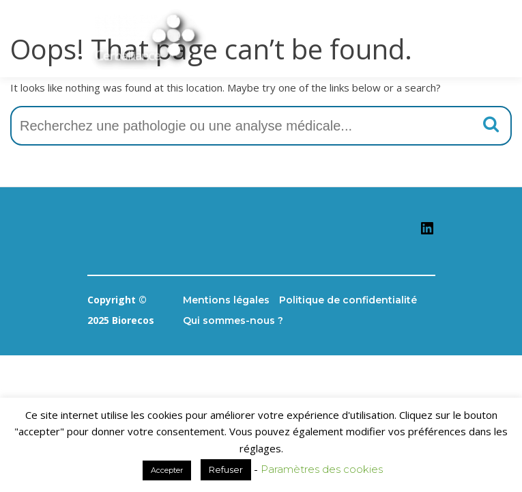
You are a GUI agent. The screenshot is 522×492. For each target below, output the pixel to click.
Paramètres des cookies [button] (322, 469)
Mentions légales (226, 300)
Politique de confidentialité (348, 300)
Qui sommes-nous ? (233, 320)
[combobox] (261, 126)
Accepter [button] (167, 470)
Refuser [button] (226, 469)
